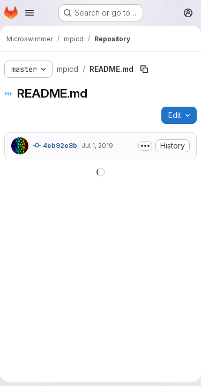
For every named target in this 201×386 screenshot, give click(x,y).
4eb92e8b (55, 145)
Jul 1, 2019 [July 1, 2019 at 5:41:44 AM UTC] (97, 146)
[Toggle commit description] (145, 146)
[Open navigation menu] (29, 12)
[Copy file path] (144, 69)
